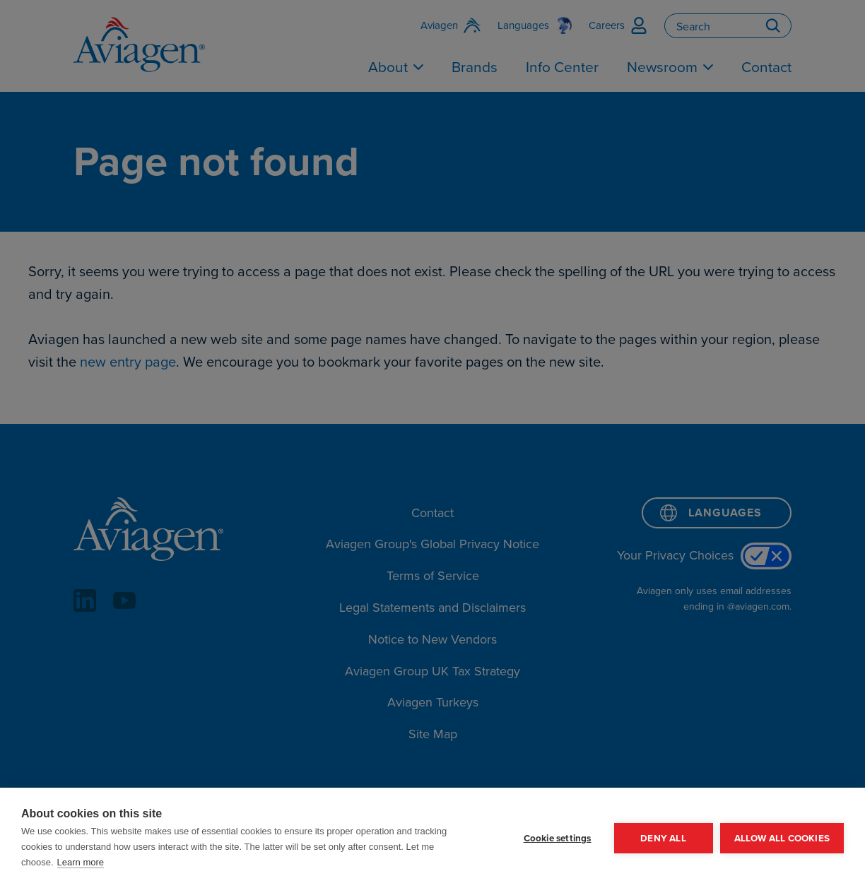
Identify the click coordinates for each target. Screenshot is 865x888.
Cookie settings (558, 838)
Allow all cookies (782, 838)
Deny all (663, 838)
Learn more (80, 862)
